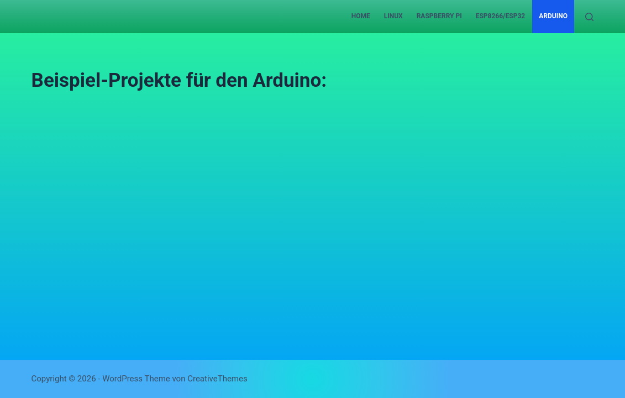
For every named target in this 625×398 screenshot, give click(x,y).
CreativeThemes (217, 379)
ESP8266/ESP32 (501, 16)
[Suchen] (589, 17)
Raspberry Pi (439, 16)
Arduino (553, 16)
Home (360, 16)
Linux (393, 16)
